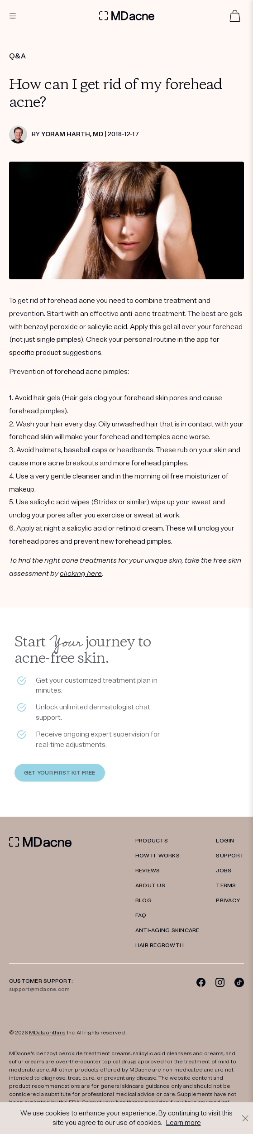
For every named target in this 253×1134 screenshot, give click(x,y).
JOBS (223, 870)
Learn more (183, 1123)
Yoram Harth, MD (72, 134)
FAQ (141, 915)
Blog (143, 900)
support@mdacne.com (39, 989)
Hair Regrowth (159, 945)
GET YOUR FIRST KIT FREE (59, 773)
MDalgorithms (47, 1032)
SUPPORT (230, 855)
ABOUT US (150, 885)
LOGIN (225, 840)
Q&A (17, 56)
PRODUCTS (151, 840)
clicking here (81, 573)
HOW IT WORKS (157, 855)
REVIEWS (147, 870)
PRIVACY (228, 900)
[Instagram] (220, 982)
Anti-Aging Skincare (167, 930)
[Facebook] (201, 982)
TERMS (226, 885)
